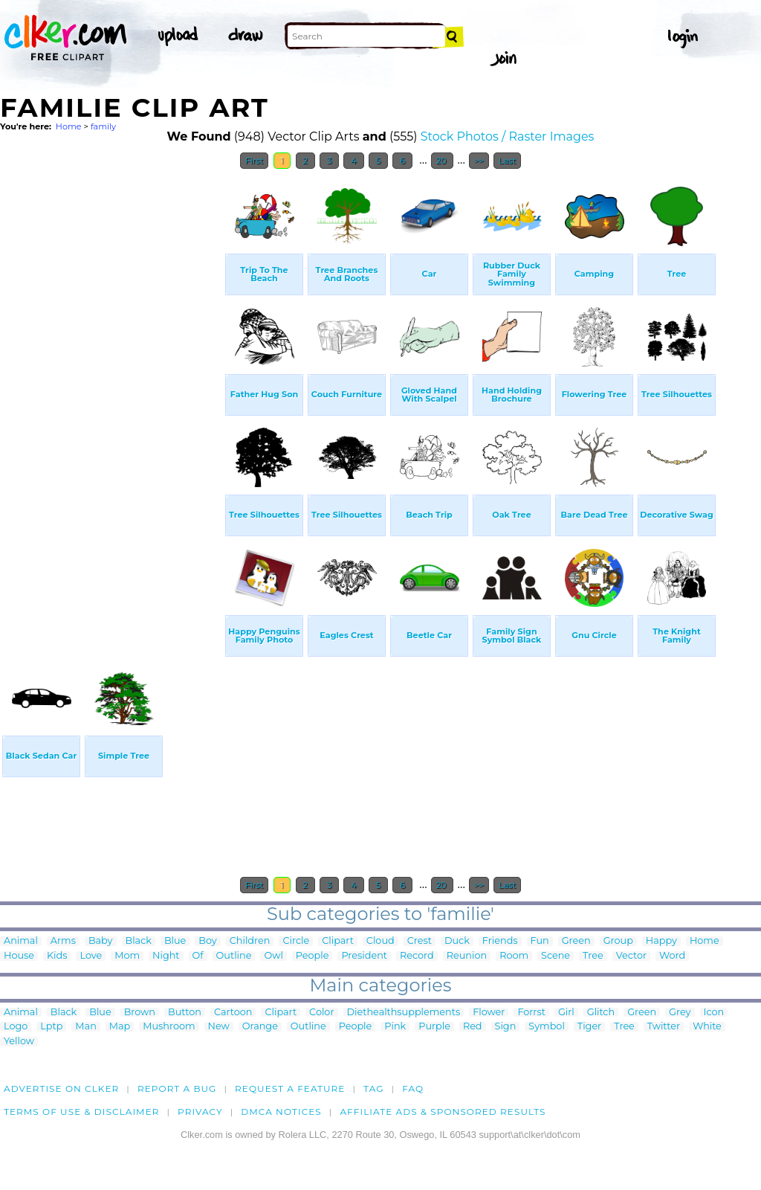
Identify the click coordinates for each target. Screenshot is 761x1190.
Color (321, 1012)
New (219, 1027)
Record (417, 956)
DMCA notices (281, 1111)
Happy (661, 941)
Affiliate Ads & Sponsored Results (442, 1111)
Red (472, 1027)
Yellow (19, 1041)
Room (513, 956)
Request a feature (290, 1088)
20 (442, 160)
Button (184, 1012)
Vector (631, 956)
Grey (679, 1012)
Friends (500, 941)
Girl (566, 1012)
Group (618, 941)
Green (576, 941)
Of (198, 956)
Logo (15, 1027)
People (312, 956)
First (254, 160)
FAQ (413, 1088)
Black (139, 941)
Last (507, 160)
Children (250, 941)
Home (69, 126)
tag (373, 1088)
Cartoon (233, 1012)
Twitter (663, 1027)
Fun (540, 941)
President (364, 956)
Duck (457, 941)
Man (85, 1027)
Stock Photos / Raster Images (508, 136)
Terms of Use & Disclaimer (82, 1111)
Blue (175, 941)
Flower (489, 1012)
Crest (419, 941)
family (103, 126)
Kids (57, 956)
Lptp (51, 1027)
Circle (295, 941)
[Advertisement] (111, 400)
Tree (593, 956)
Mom (127, 956)
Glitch (601, 1012)
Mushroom (169, 1027)
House (19, 956)
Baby (100, 941)
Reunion (467, 956)
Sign (505, 1027)
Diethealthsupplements (404, 1012)
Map (119, 1027)
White (707, 1027)
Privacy (200, 1111)
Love (91, 956)
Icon (714, 1012)
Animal (21, 941)
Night (165, 956)
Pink (395, 1027)
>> (479, 160)
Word (672, 956)
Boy (207, 941)
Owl (273, 956)
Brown (139, 1012)
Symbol (546, 1027)
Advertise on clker (61, 1088)
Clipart (338, 941)
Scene (555, 956)
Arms (63, 941)
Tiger (589, 1027)
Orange (260, 1027)
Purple (434, 1027)
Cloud (380, 941)
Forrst (531, 1012)
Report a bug (177, 1088)
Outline (234, 956)
